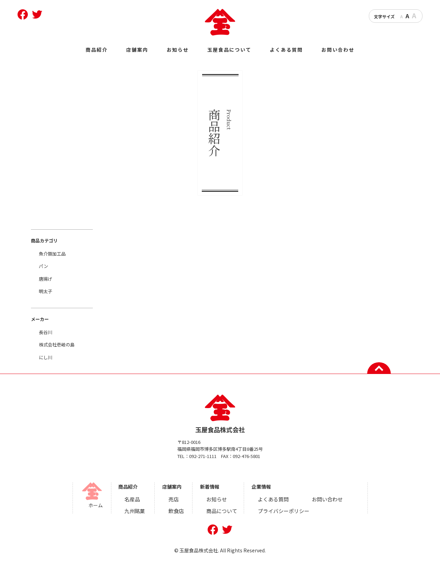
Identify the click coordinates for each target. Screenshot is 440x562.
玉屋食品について (229, 49)
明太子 (45, 291)
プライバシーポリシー (281, 509)
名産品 (136, 499)
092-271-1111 (203, 456)
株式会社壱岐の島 (57, 344)
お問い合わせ (337, 49)
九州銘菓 (138, 509)
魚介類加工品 (52, 253)
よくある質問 (286, 49)
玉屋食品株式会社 (220, 414)
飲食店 (178, 509)
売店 (176, 499)
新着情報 (211, 486)
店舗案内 (137, 49)
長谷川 (45, 332)
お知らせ (178, 49)
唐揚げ (45, 278)
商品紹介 (97, 49)
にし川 (45, 357)
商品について (222, 509)
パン (43, 266)
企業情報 (261, 486)
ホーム (99, 505)
